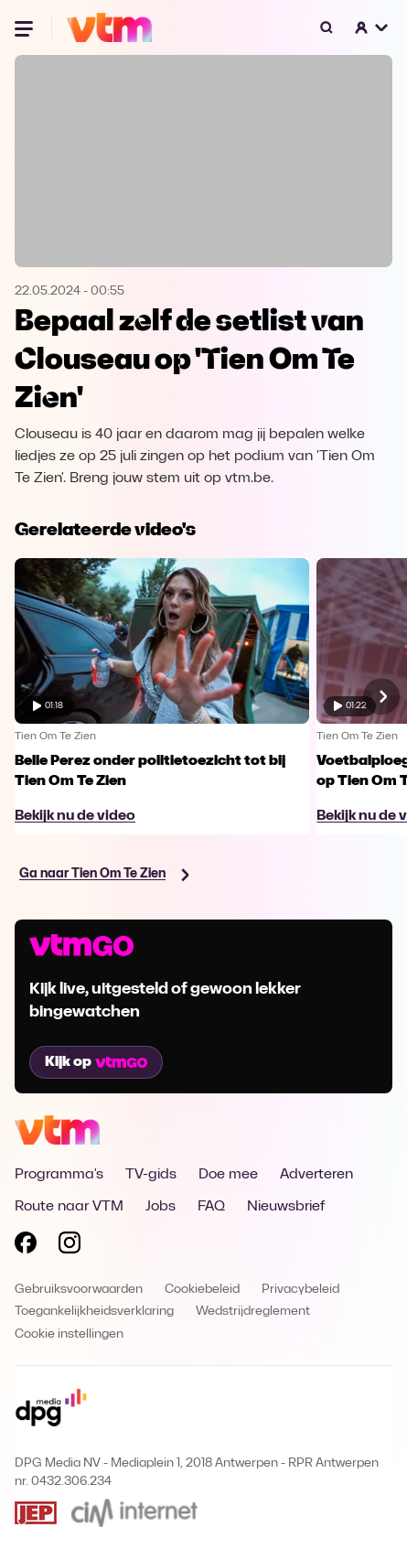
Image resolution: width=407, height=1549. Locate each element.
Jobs (160, 1206)
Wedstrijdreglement (253, 1311)
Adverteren (316, 1174)
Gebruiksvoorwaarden (79, 1289)
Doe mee (228, 1174)
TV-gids (151, 1174)
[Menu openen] (26, 27)
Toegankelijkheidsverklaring (94, 1311)
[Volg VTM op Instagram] (69, 1246)
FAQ (211, 1206)
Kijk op (96, 1062)
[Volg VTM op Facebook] (26, 1246)
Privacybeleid (300, 1289)
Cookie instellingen (69, 1334)
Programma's (59, 1174)
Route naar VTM (69, 1206)
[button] (372, 27)
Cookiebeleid (202, 1289)
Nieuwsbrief (286, 1206)
